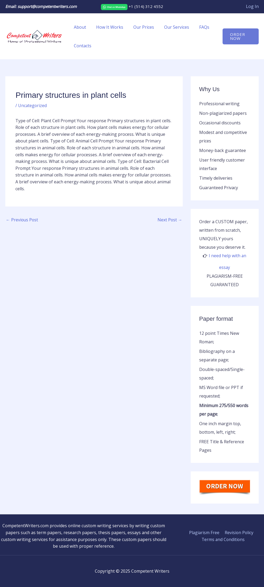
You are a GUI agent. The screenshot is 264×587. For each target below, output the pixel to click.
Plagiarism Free (204, 532)
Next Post (169, 220)
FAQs (197, 27)
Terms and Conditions (223, 539)
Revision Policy (238, 532)
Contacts (82, 46)
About (79, 27)
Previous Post (22, 220)
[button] (240, 36)
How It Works (107, 27)
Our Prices (139, 27)
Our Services (171, 27)
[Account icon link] (252, 6)
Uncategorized (32, 105)
